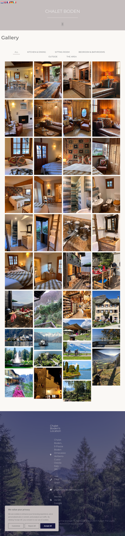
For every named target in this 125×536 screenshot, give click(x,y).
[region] (32, 518)
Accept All (48, 526)
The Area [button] (72, 56)
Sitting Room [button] (62, 52)
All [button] (16, 52)
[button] (62, 24)
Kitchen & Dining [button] (36, 52)
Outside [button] (52, 56)
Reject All (32, 526)
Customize (16, 526)
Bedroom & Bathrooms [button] (92, 52)
